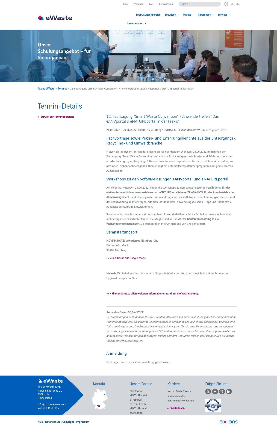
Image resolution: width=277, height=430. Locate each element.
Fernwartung (165, 4)
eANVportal (136, 391)
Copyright (68, 421)
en (237, 4)
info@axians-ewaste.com (52, 404)
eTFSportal (136, 399)
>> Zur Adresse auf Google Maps (126, 258)
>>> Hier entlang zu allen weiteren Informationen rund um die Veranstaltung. (152, 293)
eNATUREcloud (138, 408)
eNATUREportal (138, 395)
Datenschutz (52, 421)
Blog (123, 4)
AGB (40, 421)
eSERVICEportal (138, 404)
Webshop (137, 4)
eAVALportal (136, 412)
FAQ (150, 4)
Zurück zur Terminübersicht (57, 116)
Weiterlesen (177, 408)
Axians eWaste (46, 88)
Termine (62, 88)
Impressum (82, 421)
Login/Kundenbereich (131, 14)
